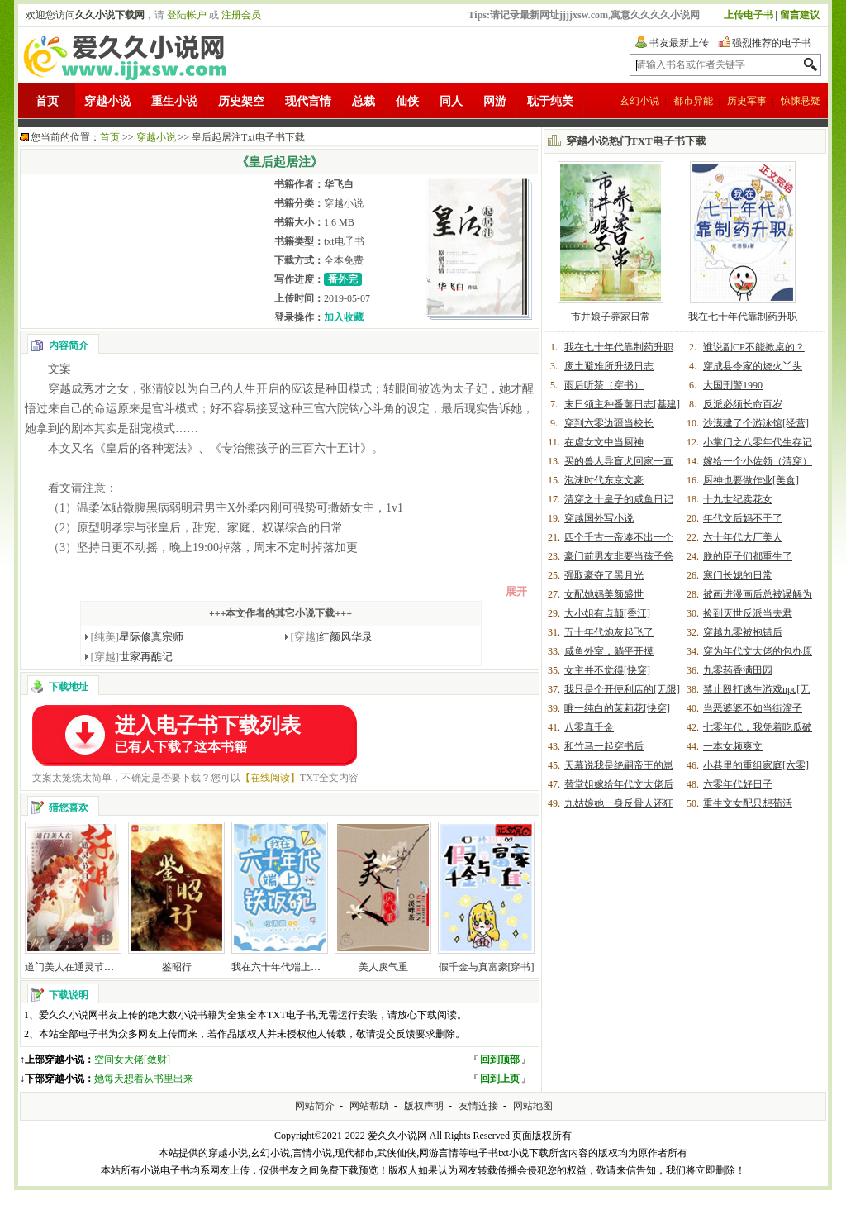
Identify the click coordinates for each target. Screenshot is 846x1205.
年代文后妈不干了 (742, 518)
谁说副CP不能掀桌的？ (754, 347)
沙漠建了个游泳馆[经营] (756, 423)
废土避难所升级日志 (609, 366)
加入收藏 (344, 317)
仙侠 (407, 101)
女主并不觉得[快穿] (607, 670)
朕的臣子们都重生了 (747, 556)
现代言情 (308, 101)
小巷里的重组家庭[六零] (756, 765)
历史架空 (241, 101)
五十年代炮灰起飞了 (609, 632)
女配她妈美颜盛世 (604, 594)
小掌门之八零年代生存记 (757, 442)
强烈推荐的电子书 (771, 43)
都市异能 (693, 101)
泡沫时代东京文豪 (604, 480)
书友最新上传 (679, 43)
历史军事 (747, 101)
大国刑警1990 (733, 385)
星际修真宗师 (137, 637)
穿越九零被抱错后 (742, 632)
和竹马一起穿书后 (604, 746)
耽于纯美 (550, 101)
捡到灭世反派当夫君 (747, 613)
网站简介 (315, 1106)
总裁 (363, 101)
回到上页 (500, 1078)
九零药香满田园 (737, 670)
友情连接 (478, 1106)
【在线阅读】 (270, 777)
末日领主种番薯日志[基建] (622, 404)
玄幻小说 (639, 101)
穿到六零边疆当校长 (609, 423)
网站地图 (533, 1106)
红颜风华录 (332, 637)
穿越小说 (107, 101)
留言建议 (800, 15)
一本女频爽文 (733, 746)
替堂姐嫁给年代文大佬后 (618, 784)
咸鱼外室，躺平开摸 (609, 651)
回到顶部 (500, 1059)
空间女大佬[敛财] (132, 1059)
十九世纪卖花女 (737, 499)
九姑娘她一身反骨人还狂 (618, 803)
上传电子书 (748, 15)
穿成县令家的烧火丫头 (752, 366)
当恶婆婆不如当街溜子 (752, 708)
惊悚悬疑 (800, 101)
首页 (47, 101)
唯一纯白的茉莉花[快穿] (617, 708)
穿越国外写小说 (599, 518)
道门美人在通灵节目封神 (79, 967)
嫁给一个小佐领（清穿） (757, 461)
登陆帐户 (187, 15)
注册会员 (241, 15)
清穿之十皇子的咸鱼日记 (618, 499)
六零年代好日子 (737, 784)
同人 (451, 101)
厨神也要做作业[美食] (751, 480)
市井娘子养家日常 (610, 316)
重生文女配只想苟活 (747, 803)
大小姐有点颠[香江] (607, 613)
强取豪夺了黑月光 (604, 575)
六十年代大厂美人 (742, 537)
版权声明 (424, 1106)
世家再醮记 (132, 656)
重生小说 (174, 101)
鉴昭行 (177, 967)
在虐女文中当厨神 (604, 442)
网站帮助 (369, 1106)
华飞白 (339, 184)
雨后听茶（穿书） (604, 385)
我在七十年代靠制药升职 (742, 316)
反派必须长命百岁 (742, 404)
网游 (494, 101)
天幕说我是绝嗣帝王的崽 (618, 765)
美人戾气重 (383, 967)
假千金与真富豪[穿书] (487, 967)
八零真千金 (589, 727)
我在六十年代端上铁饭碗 (285, 967)
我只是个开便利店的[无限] (622, 689)
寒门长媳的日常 (737, 575)
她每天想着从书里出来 (143, 1078)
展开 (516, 591)
